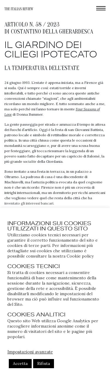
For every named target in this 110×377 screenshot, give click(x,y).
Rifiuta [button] (43, 363)
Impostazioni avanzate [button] (30, 352)
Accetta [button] (20, 363)
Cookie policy (80, 256)
